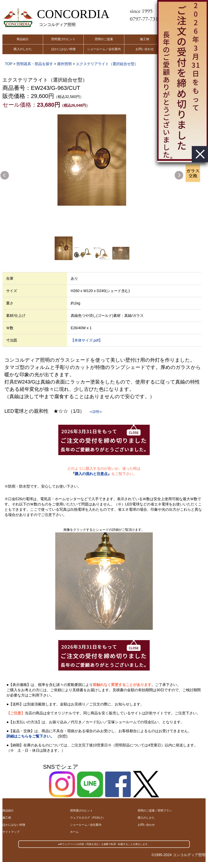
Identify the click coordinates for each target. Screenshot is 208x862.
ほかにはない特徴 (63, 49)
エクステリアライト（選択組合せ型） (107, 64)
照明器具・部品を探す (34, 64)
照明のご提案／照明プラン (155, 810)
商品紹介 (23, 39)
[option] (92, 160)
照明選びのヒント (63, 39)
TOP (8, 64)
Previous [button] (4, 175)
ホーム (74, 831)
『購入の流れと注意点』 (91, 474)
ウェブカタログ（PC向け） (87, 817)
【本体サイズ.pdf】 (86, 340)
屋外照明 (64, 64)
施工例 (144, 39)
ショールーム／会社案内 (104, 49)
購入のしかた (23, 49)
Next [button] (179, 175)
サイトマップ (11, 831)
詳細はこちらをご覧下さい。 (30, 736)
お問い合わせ (144, 49)
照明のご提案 (104, 39)
